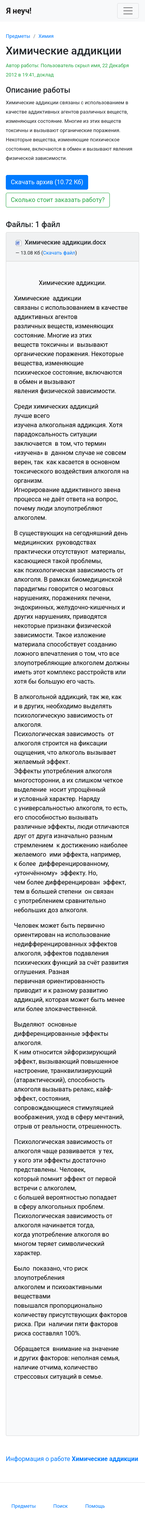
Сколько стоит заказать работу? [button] (58, 200)
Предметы (18, 36)
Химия (45, 36)
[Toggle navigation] (128, 11)
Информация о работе (72, 1459)
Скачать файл (59, 253)
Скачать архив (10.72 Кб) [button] (47, 182)
